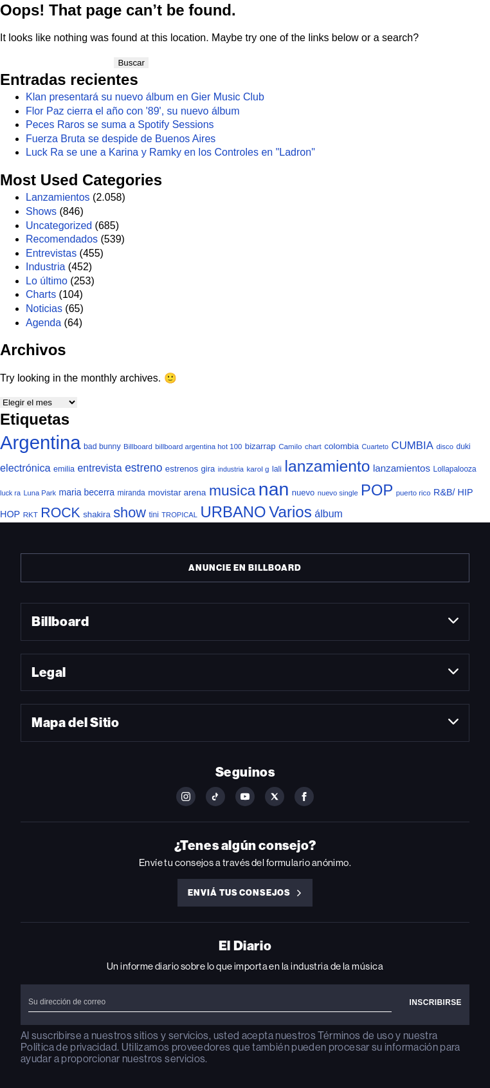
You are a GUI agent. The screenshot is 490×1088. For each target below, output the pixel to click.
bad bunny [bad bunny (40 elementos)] (102, 446)
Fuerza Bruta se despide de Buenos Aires (120, 138)
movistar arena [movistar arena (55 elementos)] (177, 492)
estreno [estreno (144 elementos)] (143, 467)
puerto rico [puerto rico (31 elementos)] (413, 493)
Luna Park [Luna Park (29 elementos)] (39, 493)
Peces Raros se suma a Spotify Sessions (120, 124)
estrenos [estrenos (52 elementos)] (181, 469)
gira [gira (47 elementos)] (208, 469)
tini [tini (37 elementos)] (153, 514)
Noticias (44, 308)
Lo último (47, 280)
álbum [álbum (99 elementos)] (328, 513)
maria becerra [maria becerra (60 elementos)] (86, 492)
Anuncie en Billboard (244, 568)
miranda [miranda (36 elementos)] (131, 492)
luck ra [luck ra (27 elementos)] (10, 493)
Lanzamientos (58, 197)
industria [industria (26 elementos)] (231, 469)
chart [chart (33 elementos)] (313, 446)
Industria (45, 266)
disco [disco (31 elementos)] (444, 446)
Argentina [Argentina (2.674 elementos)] (40, 442)
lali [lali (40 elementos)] (277, 469)
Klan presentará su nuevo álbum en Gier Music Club (145, 96)
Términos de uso (355, 1035)
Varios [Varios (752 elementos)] (290, 512)
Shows (41, 211)
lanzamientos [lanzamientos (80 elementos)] (401, 468)
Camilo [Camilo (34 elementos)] (290, 446)
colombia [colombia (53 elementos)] (341, 446)
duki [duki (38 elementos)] (464, 446)
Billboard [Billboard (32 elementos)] (137, 446)
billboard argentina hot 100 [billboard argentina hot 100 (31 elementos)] (198, 446)
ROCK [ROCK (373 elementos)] (60, 513)
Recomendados (62, 239)
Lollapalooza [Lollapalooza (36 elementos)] (454, 469)
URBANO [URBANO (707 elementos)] (233, 512)
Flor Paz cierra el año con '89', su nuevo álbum (133, 111)
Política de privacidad (69, 1047)
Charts (41, 294)
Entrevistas (51, 253)
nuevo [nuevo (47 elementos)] (303, 492)
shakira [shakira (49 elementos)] (96, 514)
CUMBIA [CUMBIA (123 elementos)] (412, 445)
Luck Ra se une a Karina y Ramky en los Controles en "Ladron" (170, 152)
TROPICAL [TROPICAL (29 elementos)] (179, 515)
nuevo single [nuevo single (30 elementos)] (338, 493)
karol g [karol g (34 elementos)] (257, 469)
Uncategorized (59, 225)
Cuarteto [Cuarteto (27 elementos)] (375, 446)
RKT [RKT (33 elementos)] (30, 514)
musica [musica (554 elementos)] (232, 490)
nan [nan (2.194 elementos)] (274, 489)
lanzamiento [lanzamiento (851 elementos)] (327, 466)
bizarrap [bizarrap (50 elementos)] (260, 446)
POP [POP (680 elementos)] (377, 490)
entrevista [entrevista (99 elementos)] (99, 468)
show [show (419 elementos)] (129, 512)
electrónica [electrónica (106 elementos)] (25, 468)
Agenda (43, 322)
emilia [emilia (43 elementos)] (64, 469)
